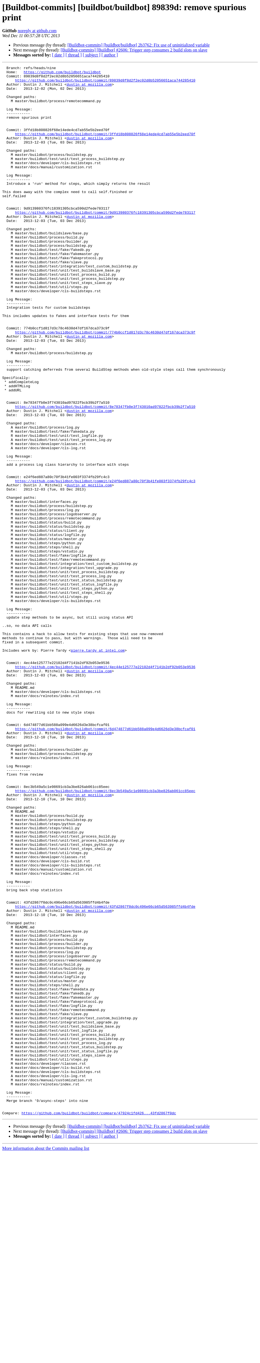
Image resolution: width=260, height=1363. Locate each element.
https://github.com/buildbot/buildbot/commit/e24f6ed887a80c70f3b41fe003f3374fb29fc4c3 (105, 564)
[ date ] (58, 55)
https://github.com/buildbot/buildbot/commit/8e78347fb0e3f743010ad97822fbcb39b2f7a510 (105, 475)
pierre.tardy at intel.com (98, 767)
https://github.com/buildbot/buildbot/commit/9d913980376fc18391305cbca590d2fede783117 (105, 242)
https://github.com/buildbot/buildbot (62, 73)
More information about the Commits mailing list (45, 1358)
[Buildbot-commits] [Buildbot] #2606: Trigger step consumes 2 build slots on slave (134, 50)
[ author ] (110, 55)
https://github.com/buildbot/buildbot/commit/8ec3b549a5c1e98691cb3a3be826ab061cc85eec (105, 936)
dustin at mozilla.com (89, 88)
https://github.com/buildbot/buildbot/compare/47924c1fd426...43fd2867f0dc (98, 1322)
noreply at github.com (37, 30)
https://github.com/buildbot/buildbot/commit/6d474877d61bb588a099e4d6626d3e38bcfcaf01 (105, 861)
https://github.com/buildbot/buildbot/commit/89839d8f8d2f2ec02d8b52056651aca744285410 (105, 83)
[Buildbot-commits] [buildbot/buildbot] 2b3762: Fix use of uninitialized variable (138, 45)
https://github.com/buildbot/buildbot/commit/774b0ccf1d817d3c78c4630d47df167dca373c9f (105, 385)
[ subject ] (91, 55)
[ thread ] (73, 55)
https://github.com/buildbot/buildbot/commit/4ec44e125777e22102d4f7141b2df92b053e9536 (105, 787)
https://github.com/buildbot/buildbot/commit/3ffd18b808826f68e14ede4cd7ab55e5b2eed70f (105, 147)
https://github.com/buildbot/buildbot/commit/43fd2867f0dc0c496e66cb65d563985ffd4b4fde (105, 1074)
